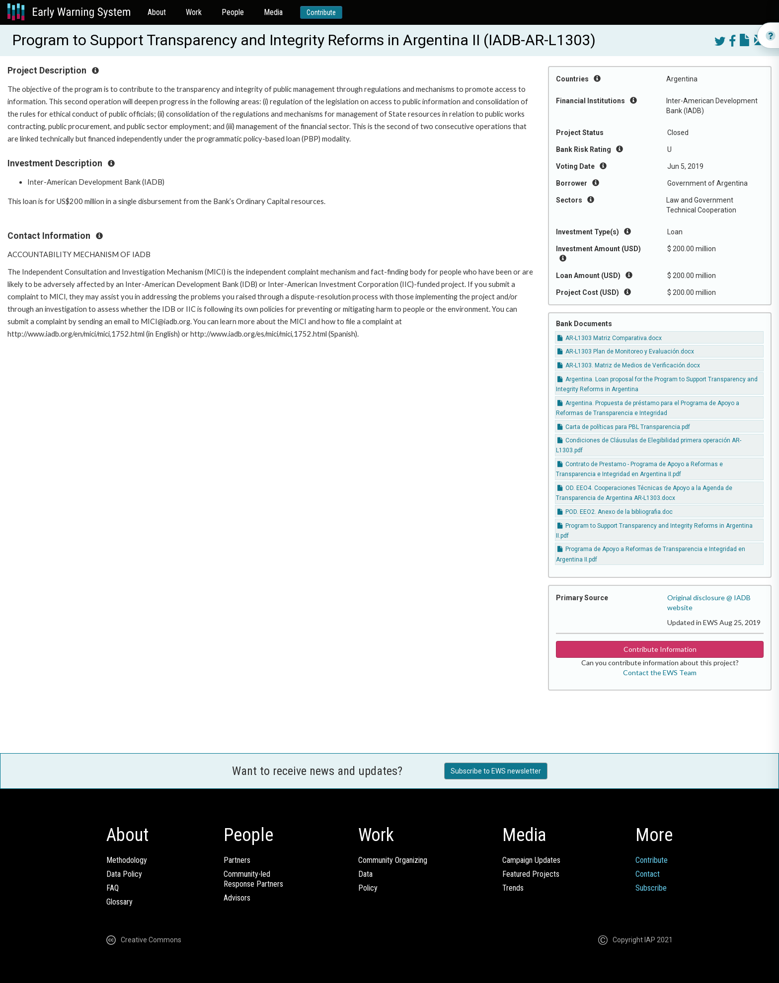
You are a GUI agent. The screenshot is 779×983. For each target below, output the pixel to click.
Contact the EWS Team (660, 672)
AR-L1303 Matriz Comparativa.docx (609, 338)
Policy (368, 888)
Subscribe (651, 888)
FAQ (112, 888)
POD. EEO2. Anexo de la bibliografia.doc (615, 511)
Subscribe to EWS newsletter (496, 771)
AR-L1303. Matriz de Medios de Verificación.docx (628, 365)
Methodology (126, 860)
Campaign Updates (531, 860)
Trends (513, 888)
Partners (237, 860)
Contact (647, 874)
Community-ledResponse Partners (253, 879)
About (157, 12)
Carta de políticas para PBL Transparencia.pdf (623, 426)
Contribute (321, 12)
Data (365, 874)
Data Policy (124, 874)
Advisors (237, 898)
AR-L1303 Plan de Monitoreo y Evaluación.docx (625, 351)
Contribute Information (660, 649)
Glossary (119, 902)
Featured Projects (530, 874)
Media (273, 12)
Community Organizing (392, 860)
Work (194, 12)
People (233, 12)
